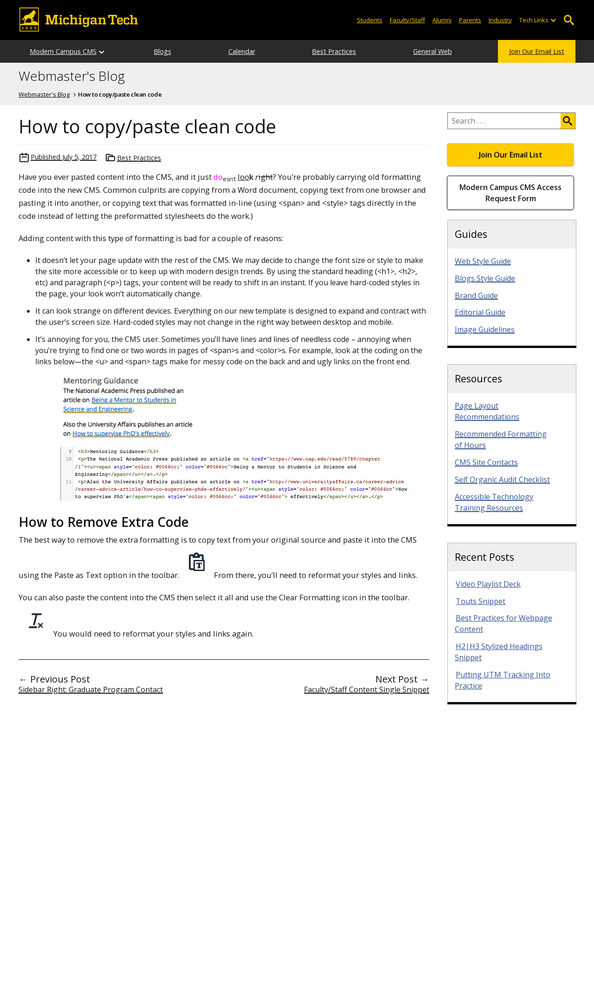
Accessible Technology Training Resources (494, 502)
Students (369, 20)
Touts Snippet (480, 601)
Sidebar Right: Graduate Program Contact (91, 689)
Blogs (162, 51)
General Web (432, 51)
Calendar (241, 51)
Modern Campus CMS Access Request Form (510, 193)
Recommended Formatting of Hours (501, 439)
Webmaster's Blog (72, 76)
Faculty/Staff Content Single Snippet (366, 689)
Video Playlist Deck (488, 584)
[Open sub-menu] (553, 20)
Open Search (568, 20)
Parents (470, 20)
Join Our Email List (536, 51)
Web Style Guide (483, 261)
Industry (500, 20)
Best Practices (334, 51)
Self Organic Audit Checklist (502, 479)
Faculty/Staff (407, 20)
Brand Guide (476, 295)
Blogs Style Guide (485, 278)
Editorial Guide (480, 312)
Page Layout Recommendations (487, 411)
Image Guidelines (485, 329)
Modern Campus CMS (63, 51)
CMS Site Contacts (486, 462)
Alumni (442, 20)
